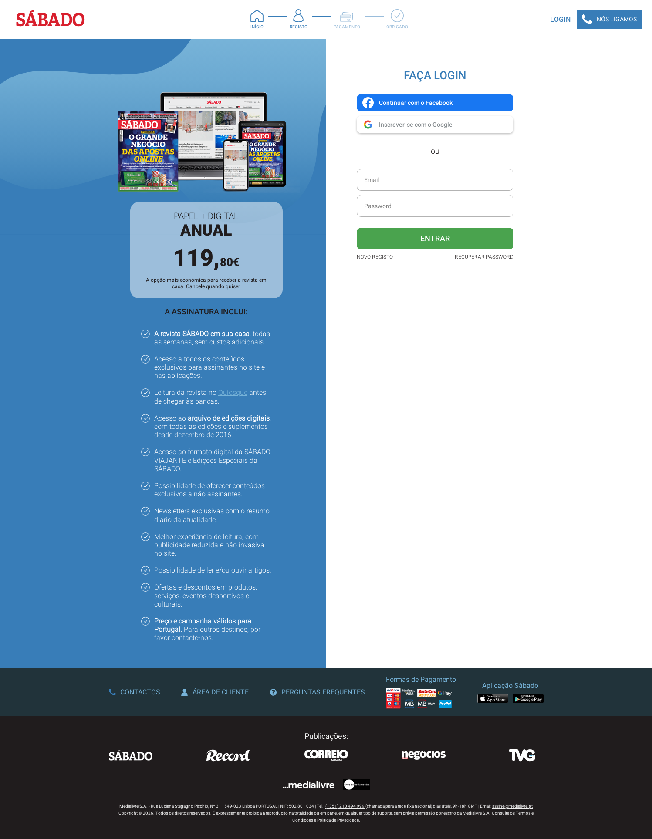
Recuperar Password (484, 257)
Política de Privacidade (338, 820)
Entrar (435, 238)
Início (257, 19)
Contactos (134, 692)
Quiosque (232, 392)
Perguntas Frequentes (317, 692)
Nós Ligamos (609, 19)
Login (560, 19)
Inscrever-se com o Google (407, 124)
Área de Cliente (215, 692)
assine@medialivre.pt (512, 806)
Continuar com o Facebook (407, 102)
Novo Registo (375, 257)
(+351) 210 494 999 (345, 806)
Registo (298, 19)
